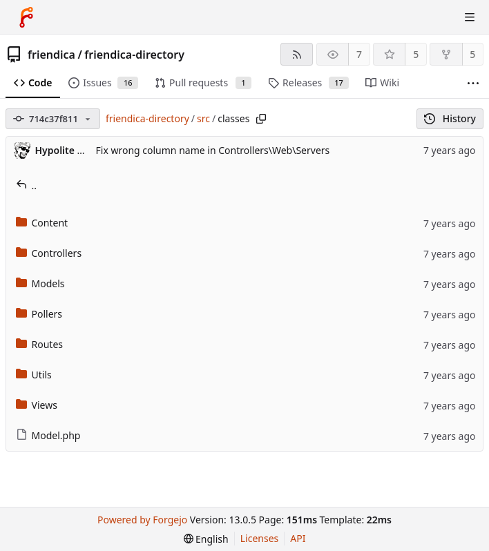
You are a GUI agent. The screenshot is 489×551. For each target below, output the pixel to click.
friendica (51, 54)
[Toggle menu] (469, 17)
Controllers (49, 253)
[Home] (26, 17)
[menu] (206, 538)
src (203, 118)
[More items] (473, 83)
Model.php (48, 435)
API (297, 538)
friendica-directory (134, 54)
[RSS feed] (296, 54)
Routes (40, 344)
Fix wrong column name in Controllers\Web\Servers (213, 150)
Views (36, 405)
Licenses (259, 538)
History (450, 118)
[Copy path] (261, 118)
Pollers (39, 313)
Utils (34, 374)
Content (42, 222)
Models (40, 283)
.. (26, 185)
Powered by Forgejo (142, 519)
